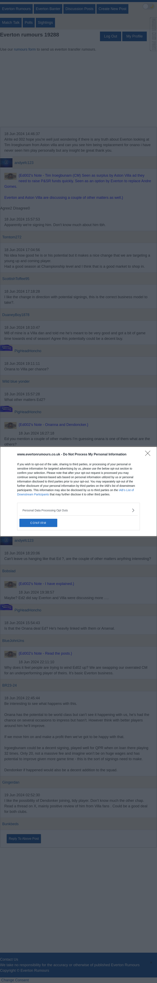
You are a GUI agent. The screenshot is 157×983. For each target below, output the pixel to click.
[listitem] (78, 510)
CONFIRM (39, 522)
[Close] (149, 455)
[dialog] (78, 491)
